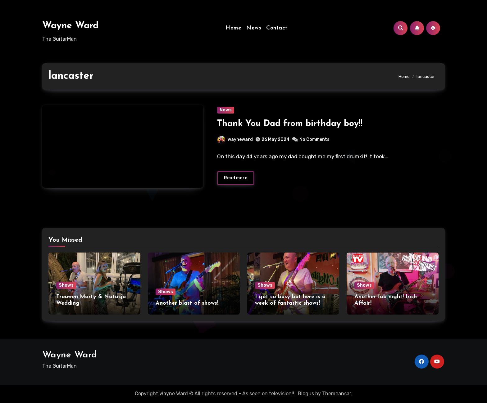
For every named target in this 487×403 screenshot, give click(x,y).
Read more (235, 178)
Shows (66, 285)
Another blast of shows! (187, 303)
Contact (277, 28)
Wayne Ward (70, 26)
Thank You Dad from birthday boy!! (289, 123)
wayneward (235, 139)
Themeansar (336, 393)
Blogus (306, 393)
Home (233, 28)
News (253, 28)
